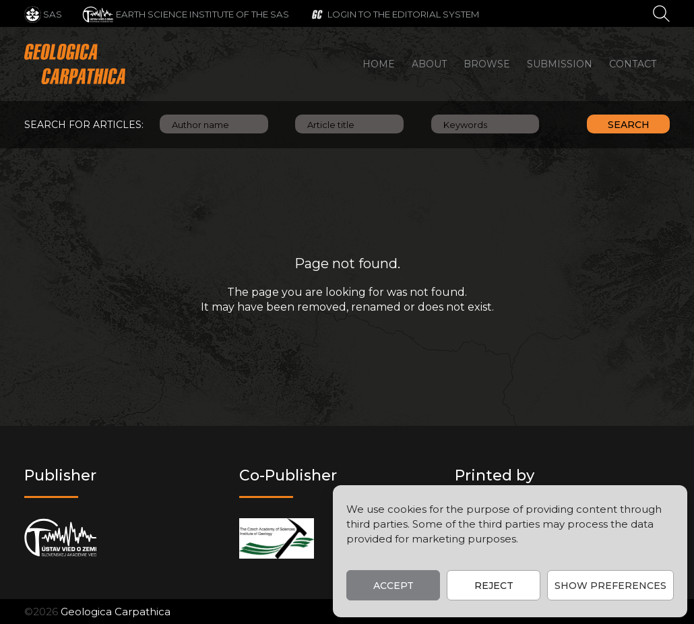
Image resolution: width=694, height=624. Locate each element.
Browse (487, 64)
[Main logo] (74, 64)
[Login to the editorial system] (394, 13)
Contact (632, 64)
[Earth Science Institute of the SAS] (185, 13)
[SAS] (43, 13)
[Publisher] (60, 538)
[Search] (661, 12)
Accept (393, 586)
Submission (559, 64)
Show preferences (610, 586)
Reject (493, 586)
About (429, 64)
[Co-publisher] (276, 538)
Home (378, 64)
